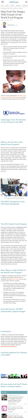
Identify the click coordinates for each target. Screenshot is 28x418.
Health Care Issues (13, 414)
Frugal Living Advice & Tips (15, 406)
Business (18, 5)
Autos (7, 5)
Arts (2, 5)
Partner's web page (16, 279)
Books (12, 5)
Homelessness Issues (14, 395)
